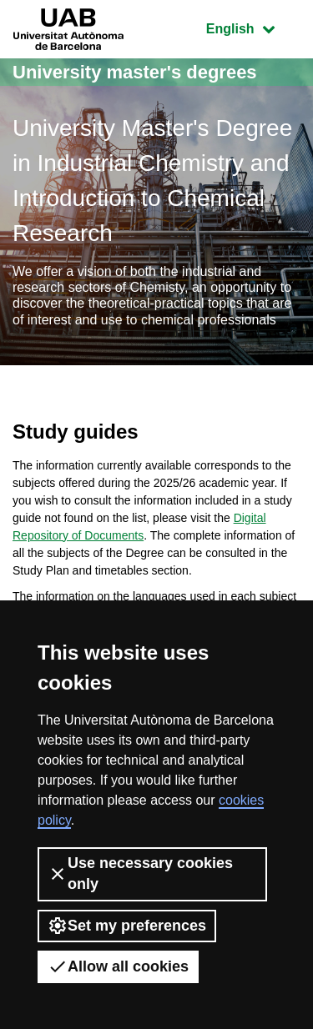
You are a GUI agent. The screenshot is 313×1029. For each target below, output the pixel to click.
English (252, 27)
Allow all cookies (118, 966)
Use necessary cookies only (140, 873)
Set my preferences (127, 926)
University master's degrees (135, 72)
